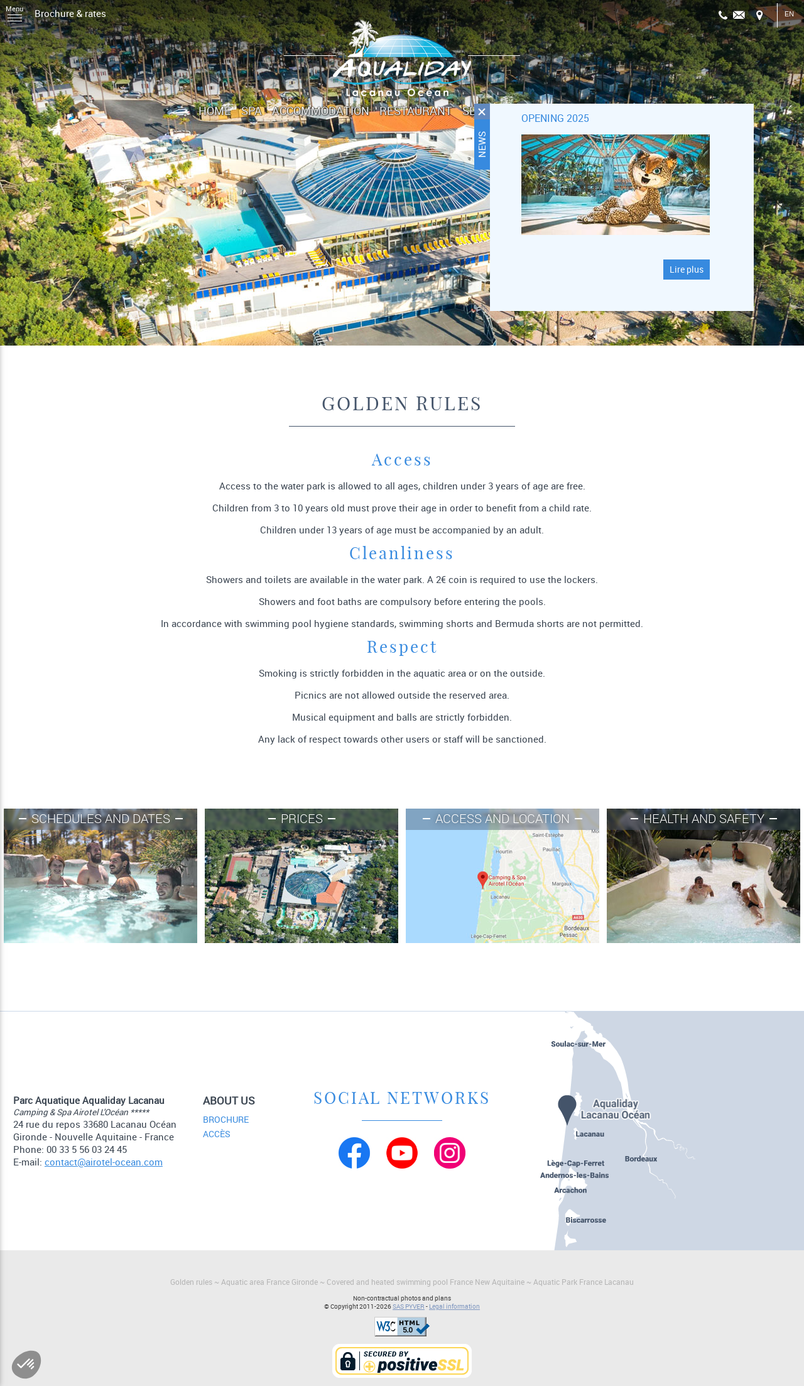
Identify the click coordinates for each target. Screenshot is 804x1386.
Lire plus (687, 269)
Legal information (454, 1306)
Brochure (226, 1119)
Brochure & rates (70, 13)
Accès (217, 1134)
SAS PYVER (409, 1306)
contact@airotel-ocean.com (104, 1161)
